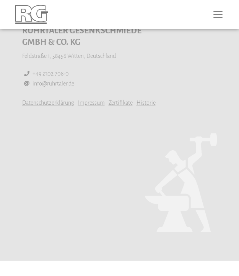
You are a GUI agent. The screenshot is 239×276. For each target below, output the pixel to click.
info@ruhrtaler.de (53, 83)
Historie (146, 103)
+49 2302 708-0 (51, 74)
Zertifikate (121, 103)
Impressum (91, 103)
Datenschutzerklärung (48, 103)
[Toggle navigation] (223, 14)
